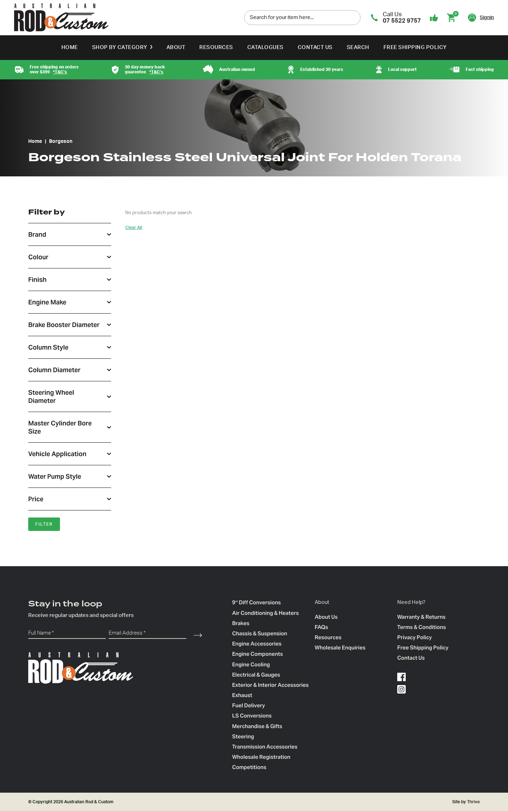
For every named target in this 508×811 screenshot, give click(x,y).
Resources (216, 47)
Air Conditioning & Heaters (265, 613)
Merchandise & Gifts (257, 726)
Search (358, 47)
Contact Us (315, 47)
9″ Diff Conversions (256, 602)
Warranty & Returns (421, 616)
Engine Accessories (257, 643)
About (176, 47)
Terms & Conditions (421, 627)
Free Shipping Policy (415, 47)
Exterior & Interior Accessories (270, 685)
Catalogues (265, 47)
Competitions (249, 767)
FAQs (321, 627)
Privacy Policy (414, 637)
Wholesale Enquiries (340, 647)
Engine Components (257, 653)
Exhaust (242, 695)
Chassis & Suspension (259, 633)
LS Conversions (252, 715)
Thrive (473, 802)
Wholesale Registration (261, 756)
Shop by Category (119, 47)
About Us (326, 616)
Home (69, 47)
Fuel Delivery (248, 705)
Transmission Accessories (264, 746)
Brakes (240, 623)
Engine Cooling (251, 664)
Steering (243, 736)
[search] (353, 17)
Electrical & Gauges (256, 674)
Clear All (133, 227)
